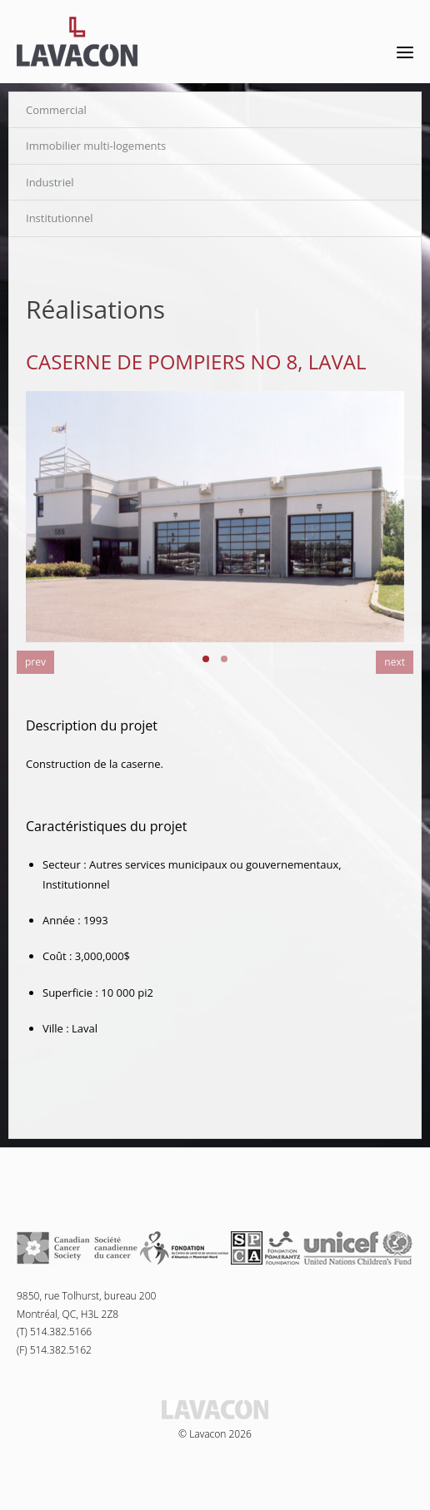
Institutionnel (59, 217)
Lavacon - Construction (77, 42)
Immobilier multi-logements (96, 145)
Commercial (56, 109)
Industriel (50, 182)
